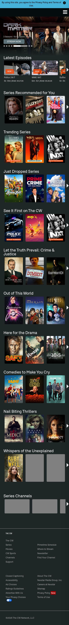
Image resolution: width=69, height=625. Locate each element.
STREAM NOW (14, 41)
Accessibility (12, 580)
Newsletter (42, 553)
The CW (6, 11)
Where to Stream (45, 549)
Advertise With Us (14, 593)
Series (9, 544)
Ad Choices (11, 584)
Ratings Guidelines (15, 588)
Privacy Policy (41, 2)
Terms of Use (43, 597)
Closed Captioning (15, 576)
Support (9, 561)
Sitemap (41, 588)
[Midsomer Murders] (17, 506)
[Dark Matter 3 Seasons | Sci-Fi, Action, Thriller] (34, 36)
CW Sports (11, 553)
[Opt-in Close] (64, 2)
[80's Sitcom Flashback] (45, 506)
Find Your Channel (46, 557)
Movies (9, 549)
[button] (68, 72)
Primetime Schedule (47, 544)
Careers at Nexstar (46, 584)
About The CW (44, 576)
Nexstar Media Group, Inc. (49, 580)
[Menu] (65, 12)
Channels (10, 557)
